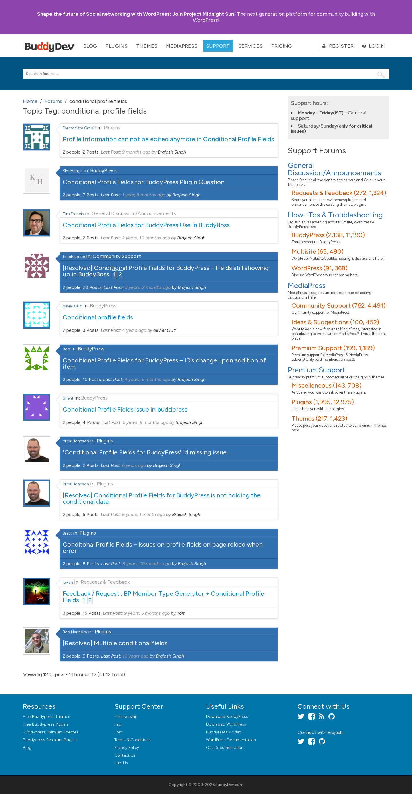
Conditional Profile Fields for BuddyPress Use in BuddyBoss (146, 225)
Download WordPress (226, 724)
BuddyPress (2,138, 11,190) (328, 235)
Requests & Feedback (105, 582)
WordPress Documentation (231, 739)
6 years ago (134, 465)
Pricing (281, 46)
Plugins (117, 46)
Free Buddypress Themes (46, 716)
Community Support (117, 256)
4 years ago (134, 330)
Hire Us (121, 763)
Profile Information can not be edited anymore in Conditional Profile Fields (168, 139)
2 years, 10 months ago (146, 238)
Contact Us (125, 755)
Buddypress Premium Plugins (50, 739)
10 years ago (135, 656)
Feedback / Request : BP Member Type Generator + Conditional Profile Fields (163, 597)
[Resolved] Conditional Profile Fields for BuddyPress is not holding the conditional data (162, 498)
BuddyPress (103, 170)
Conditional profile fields (98, 317)
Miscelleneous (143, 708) (326, 385)
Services (250, 46)
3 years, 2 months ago (148, 287)
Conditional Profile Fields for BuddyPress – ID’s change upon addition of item (164, 363)
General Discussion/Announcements (134, 213)
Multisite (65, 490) (318, 251)
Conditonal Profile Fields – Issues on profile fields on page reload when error (163, 548)
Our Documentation (224, 747)
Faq (117, 724)
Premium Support (316, 369)
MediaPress (181, 46)
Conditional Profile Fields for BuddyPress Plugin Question (144, 182)
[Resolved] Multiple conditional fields (115, 643)
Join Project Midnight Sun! (136, 14)
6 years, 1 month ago (143, 514)
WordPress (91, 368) (320, 268)
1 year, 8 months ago (143, 195)
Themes (146, 46)
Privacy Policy (126, 747)
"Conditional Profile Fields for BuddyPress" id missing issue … (147, 452)
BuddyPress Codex (223, 732)
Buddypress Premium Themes (50, 732)
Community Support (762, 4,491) (338, 305)
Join (118, 732)
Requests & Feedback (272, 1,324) (339, 193)
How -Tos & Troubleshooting (335, 214)
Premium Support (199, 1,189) (333, 348)
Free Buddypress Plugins (45, 724)
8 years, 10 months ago (146, 563)
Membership (126, 716)
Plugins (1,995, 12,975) (323, 402)
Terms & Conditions (132, 739)
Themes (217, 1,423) (319, 418)
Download (227, 716)
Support (218, 46)
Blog (90, 46)
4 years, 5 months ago (147, 379)
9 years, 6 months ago (147, 613)
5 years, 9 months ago (145, 422)
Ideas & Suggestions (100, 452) (335, 322)
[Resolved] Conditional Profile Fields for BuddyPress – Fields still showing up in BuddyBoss (166, 271)
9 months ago (136, 152)
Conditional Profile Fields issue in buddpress (125, 409)
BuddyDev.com (229, 784)
